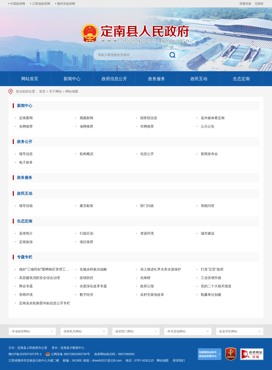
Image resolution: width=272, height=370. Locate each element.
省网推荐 (86, 126)
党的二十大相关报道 (216, 286)
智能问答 (207, 206)
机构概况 (86, 154)
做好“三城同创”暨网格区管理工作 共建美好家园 (45, 269)
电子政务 (26, 162)
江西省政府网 (42, 3)
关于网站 (55, 91)
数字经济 (86, 294)
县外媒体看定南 (213, 118)
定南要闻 (26, 118)
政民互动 (24, 193)
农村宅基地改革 (152, 294)
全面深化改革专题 (93, 286)
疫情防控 (86, 278)
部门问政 (147, 206)
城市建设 (207, 233)
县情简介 (26, 233)
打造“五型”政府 (212, 269)
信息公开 (147, 154)
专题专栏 (24, 257)
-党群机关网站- (72, 331)
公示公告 (207, 126)
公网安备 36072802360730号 (70, 354)
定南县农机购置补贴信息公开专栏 (44, 303)
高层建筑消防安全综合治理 (39, 278)
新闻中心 (24, 106)
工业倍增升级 (211, 278)
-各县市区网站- (228, 331)
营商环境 (26, 294)
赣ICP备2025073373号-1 (25, 354)
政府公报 (147, 286)
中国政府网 (18, 3)
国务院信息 (148, 118)
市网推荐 (147, 126)
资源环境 (147, 233)
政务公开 (24, 141)
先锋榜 (145, 278)
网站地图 (163, 360)
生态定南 (24, 221)
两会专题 (26, 286)
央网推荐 (26, 126)
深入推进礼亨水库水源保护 (160, 269)
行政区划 (86, 233)
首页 (42, 91)
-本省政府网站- (21, 331)
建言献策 (86, 206)
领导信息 (26, 154)
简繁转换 (245, 3)
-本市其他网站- (176, 331)
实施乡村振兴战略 (93, 269)
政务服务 (24, 177)
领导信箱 (26, 206)
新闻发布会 (209, 154)
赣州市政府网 (67, 3)
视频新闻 (86, 118)
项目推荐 (86, 242)
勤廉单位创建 (211, 294)
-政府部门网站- (124, 331)
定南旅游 (26, 242)
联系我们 (179, 360)
